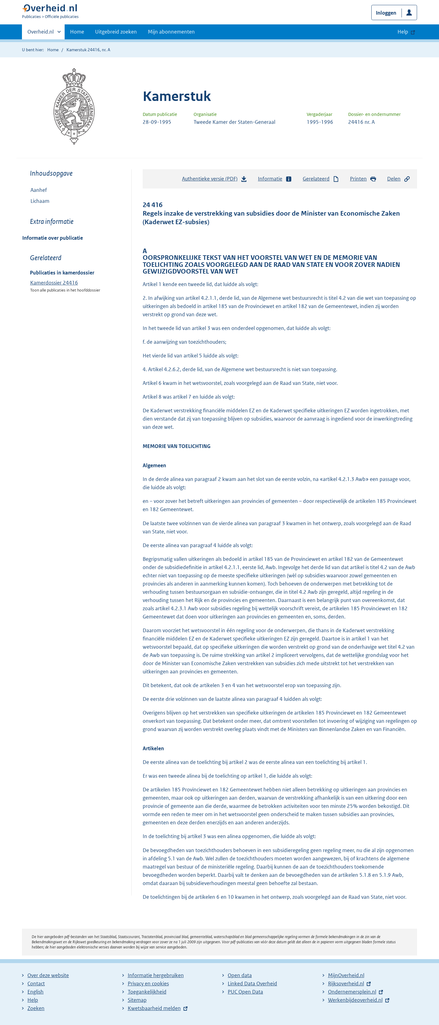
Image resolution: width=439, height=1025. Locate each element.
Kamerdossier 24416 (54, 282)
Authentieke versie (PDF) (214, 180)
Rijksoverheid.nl (346, 983)
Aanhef (38, 190)
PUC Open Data (245, 991)
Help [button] (403, 31)
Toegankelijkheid (147, 991)
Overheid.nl (40, 33)
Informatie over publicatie (52, 238)
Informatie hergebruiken (156, 975)
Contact (36, 983)
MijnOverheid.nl (346, 975)
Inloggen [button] (386, 12)
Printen (363, 178)
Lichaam (35, 201)
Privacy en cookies (148, 983)
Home (77, 31)
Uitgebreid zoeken (116, 31)
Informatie (275, 178)
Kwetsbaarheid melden (154, 1008)
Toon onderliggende (27, 201)
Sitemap (137, 1000)
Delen (398, 178)
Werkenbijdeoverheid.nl (355, 1000)
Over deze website (48, 975)
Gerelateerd (321, 178)
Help (32, 1000)
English (35, 991)
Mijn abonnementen (171, 31)
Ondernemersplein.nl (352, 991)
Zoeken (36, 1008)
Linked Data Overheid (252, 983)
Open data (240, 975)
